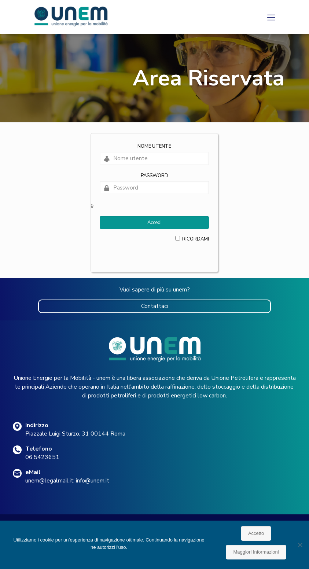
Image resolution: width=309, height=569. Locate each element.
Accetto (256, 533)
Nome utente (154, 146)
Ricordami (195, 239)
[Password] (154, 187)
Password (154, 175)
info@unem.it (92, 481)
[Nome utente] (154, 158)
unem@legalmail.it (49, 481)
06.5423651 (42, 457)
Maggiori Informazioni (256, 552)
